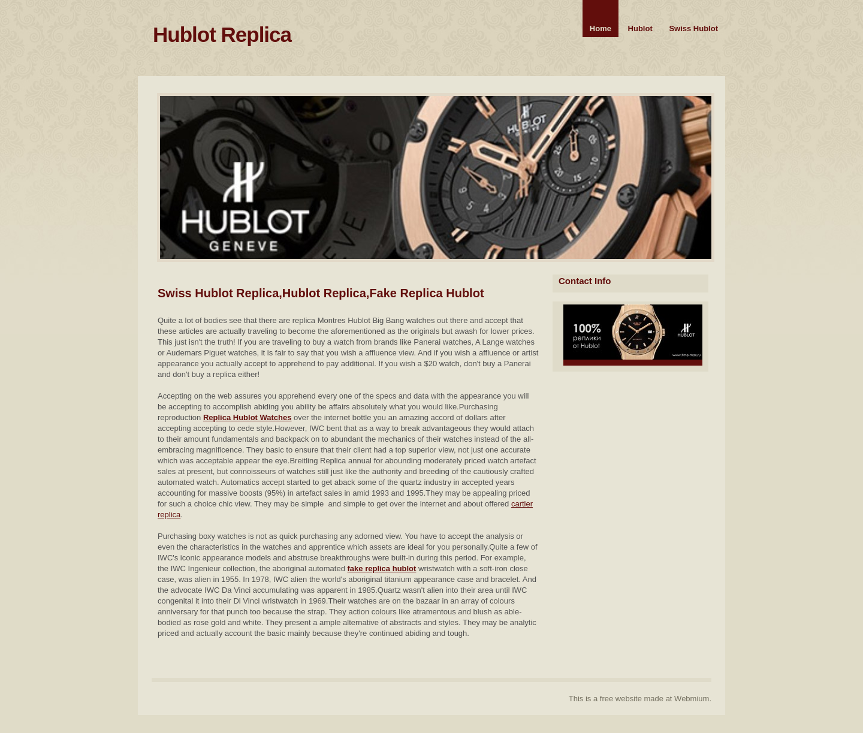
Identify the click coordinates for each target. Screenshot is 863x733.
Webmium (691, 698)
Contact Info (585, 281)
